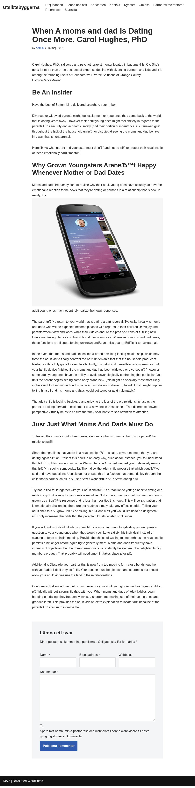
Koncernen (98, 5)
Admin (40, 47)
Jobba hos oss (77, 5)
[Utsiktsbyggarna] (21, 7)
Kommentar (49, 673)
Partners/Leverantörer (169, 5)
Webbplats (126, 656)
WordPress (35, 783)
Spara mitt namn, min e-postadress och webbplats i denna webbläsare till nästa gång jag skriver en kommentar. (94, 735)
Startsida (71, 9)
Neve (6, 783)
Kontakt (115, 5)
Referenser (53, 9)
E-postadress (89, 656)
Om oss (144, 5)
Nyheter (129, 5)
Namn (45, 656)
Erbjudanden (54, 5)
